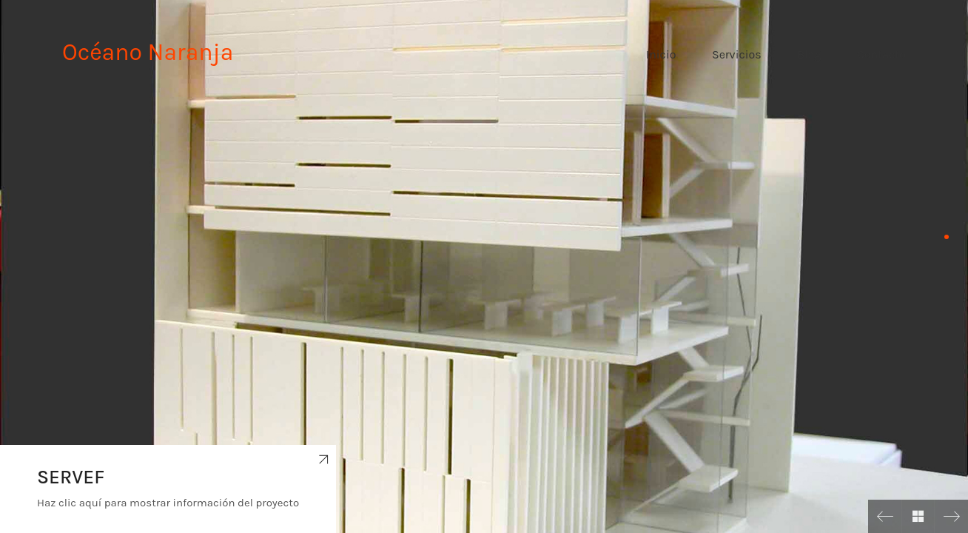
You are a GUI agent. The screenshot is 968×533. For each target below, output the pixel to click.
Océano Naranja (147, 52)
